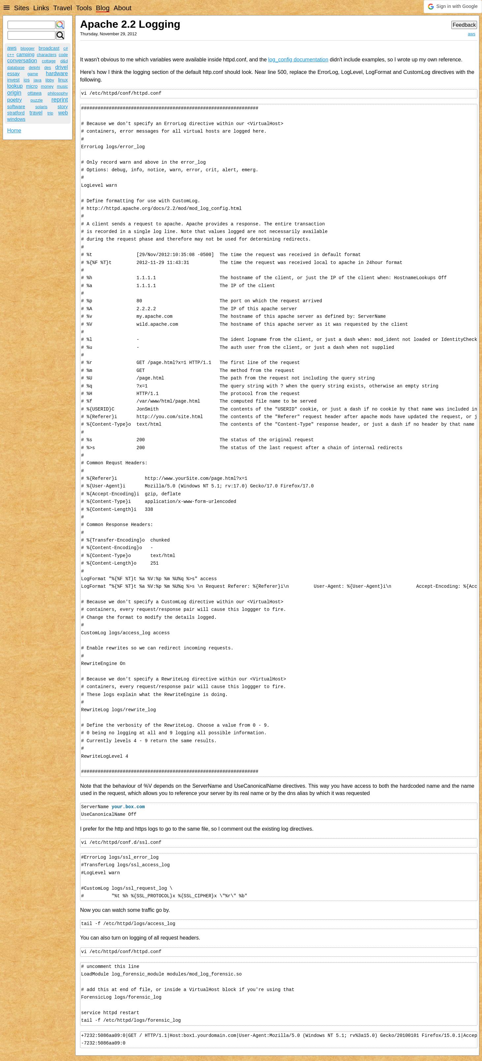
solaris (41, 106)
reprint (59, 99)
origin (14, 92)
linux (63, 80)
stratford (16, 113)
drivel (61, 67)
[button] (453, 6)
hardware (57, 73)
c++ (10, 54)
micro (32, 86)
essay (13, 73)
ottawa (35, 93)
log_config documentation (298, 59)
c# (65, 48)
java (37, 80)
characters (46, 54)
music (62, 86)
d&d (64, 60)
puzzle (37, 100)
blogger (27, 48)
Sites (21, 8)
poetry (14, 100)
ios (27, 80)
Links (41, 8)
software (16, 106)
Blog (103, 8)
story (63, 106)
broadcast (49, 48)
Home (14, 130)
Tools (84, 8)
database (16, 67)
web (63, 113)
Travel (62, 8)
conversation (22, 60)
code (63, 54)
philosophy (58, 93)
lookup (15, 86)
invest (13, 80)
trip (50, 113)
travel (36, 113)
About (122, 8)
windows (16, 119)
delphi (34, 67)
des (47, 67)
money (47, 86)
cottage (49, 60)
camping (25, 54)
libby (49, 80)
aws (11, 48)
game (32, 73)
